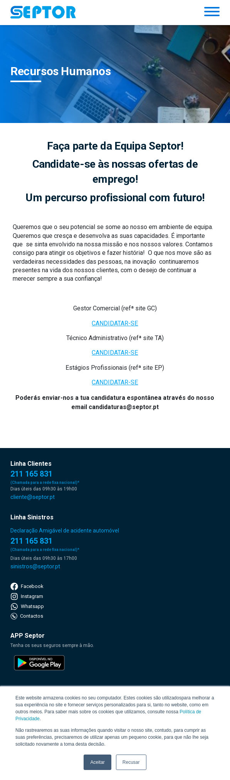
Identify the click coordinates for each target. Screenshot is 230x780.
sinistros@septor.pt (35, 566)
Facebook (27, 586)
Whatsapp (27, 606)
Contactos (26, 616)
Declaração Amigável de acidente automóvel (64, 530)
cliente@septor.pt (32, 497)
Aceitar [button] (97, 762)
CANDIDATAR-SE (115, 323)
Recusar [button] (131, 762)
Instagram (26, 596)
